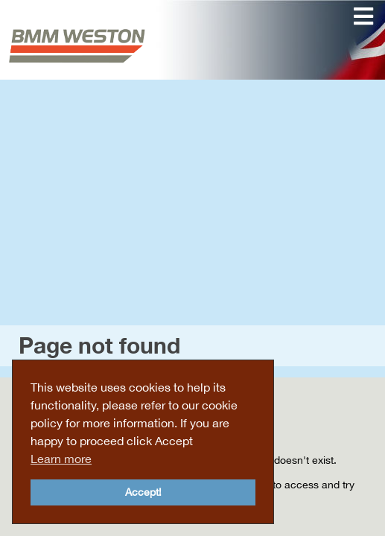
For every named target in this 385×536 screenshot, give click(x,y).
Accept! (143, 491)
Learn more (61, 458)
